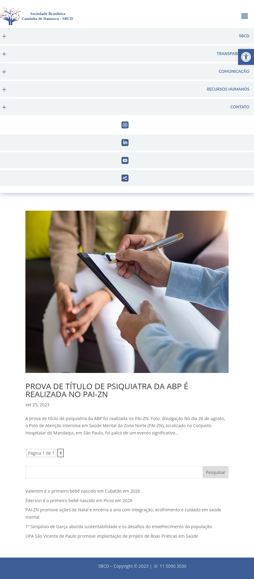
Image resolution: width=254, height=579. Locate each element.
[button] (246, 57)
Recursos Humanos (228, 89)
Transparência (233, 54)
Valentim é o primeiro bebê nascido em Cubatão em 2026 (82, 491)
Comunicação (234, 71)
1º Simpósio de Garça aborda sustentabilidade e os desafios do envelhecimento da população (118, 526)
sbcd (244, 36)
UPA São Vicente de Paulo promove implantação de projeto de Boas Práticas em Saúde (111, 536)
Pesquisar (215, 472)
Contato (239, 107)
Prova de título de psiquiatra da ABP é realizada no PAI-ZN (106, 390)
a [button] (244, 17)
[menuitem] (127, 36)
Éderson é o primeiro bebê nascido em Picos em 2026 (78, 500)
